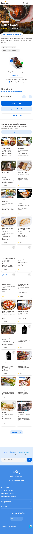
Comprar (16, 103)
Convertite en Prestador (8, 497)
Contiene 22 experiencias (12, 34)
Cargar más (16, 432)
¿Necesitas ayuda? (16, 480)
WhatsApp (19, 82)
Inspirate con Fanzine (7, 493)
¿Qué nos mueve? (7, 490)
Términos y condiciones (8, 526)
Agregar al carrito (16, 109)
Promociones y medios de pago (11, 91)
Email (11, 82)
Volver (4, 8)
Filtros (16, 132)
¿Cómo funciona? (16, 115)
